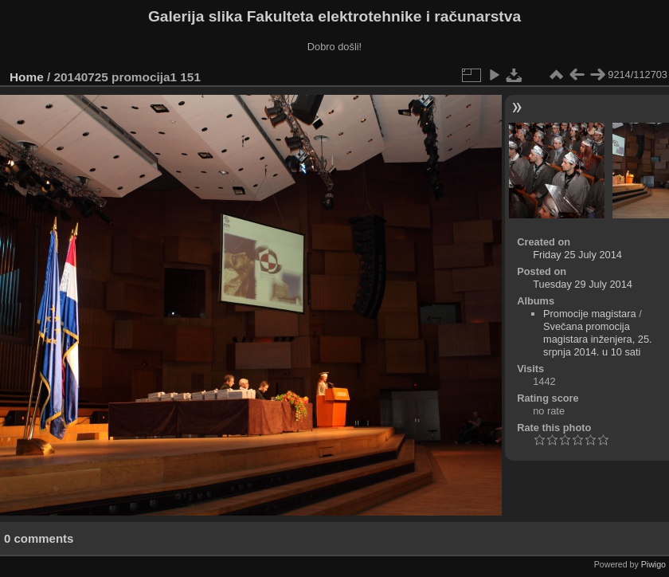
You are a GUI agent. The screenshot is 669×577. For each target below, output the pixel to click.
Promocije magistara (589, 314)
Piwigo (653, 564)
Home (27, 77)
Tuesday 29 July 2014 (582, 284)
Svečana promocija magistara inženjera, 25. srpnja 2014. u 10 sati (597, 339)
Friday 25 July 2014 (577, 255)
